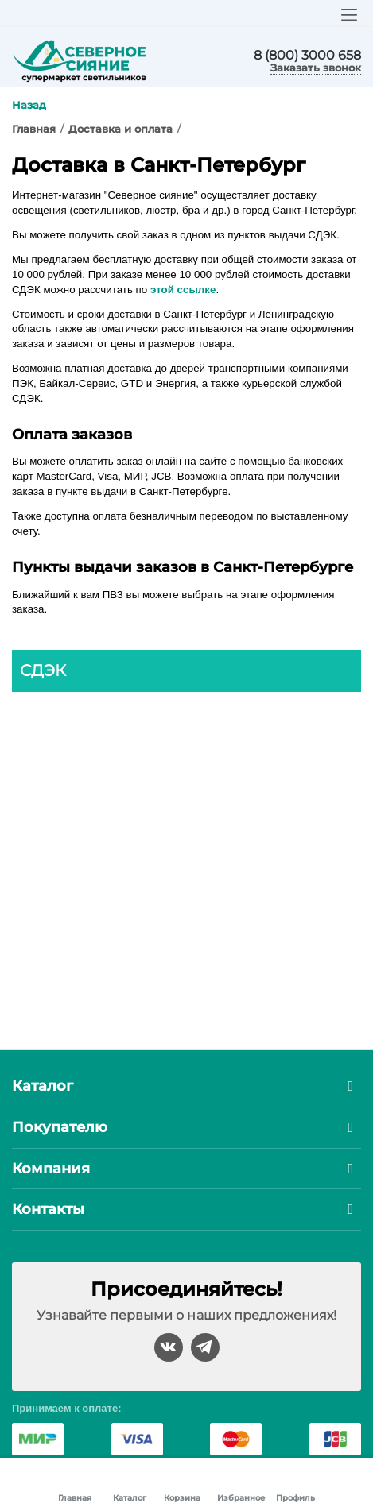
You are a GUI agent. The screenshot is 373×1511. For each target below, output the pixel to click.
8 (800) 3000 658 (307, 55)
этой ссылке (183, 290)
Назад (29, 105)
